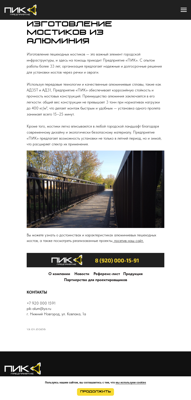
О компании (59, 273)
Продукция (133, 273)
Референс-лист (107, 273)
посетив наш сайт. (128, 240)
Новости (81, 273)
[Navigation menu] (184, 10)
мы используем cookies (131, 382)
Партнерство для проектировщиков (95, 279)
